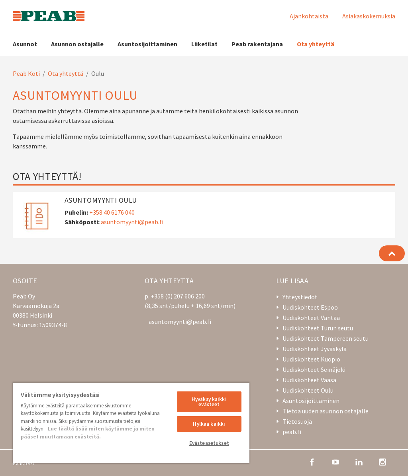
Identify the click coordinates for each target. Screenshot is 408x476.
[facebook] (312, 461)
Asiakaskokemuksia (368, 16)
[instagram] (382, 461)
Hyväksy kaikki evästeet (209, 402)
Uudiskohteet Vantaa (311, 318)
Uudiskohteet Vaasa (309, 380)
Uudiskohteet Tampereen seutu (325, 338)
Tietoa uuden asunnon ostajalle (325, 411)
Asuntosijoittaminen (147, 44)
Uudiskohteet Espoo (310, 307)
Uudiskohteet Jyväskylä (314, 349)
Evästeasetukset (209, 443)
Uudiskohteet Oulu (307, 390)
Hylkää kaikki (209, 424)
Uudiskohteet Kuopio (311, 359)
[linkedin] (359, 461)
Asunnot (25, 44)
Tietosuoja (297, 421)
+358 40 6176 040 (112, 212)
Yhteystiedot (300, 297)
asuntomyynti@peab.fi (132, 222)
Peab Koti (26, 73)
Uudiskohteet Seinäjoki (313, 369)
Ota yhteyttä (315, 44)
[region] (131, 422)
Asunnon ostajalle (77, 44)
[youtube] (335, 461)
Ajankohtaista (309, 16)
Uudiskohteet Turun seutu (317, 328)
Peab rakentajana (257, 44)
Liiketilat (204, 44)
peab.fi (291, 432)
